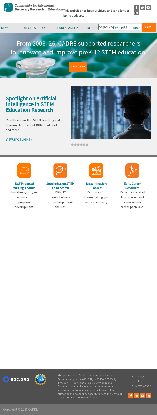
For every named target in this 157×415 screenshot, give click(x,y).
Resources (95, 28)
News (5, 28)
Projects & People (33, 28)
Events (118, 28)
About (138, 28)
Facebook (136, 7)
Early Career (67, 28)
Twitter (142, 7)
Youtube (148, 7)
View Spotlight (18, 140)
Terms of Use (143, 386)
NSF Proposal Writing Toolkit (24, 186)
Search (148, 27)
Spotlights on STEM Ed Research (60, 186)
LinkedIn (136, 12)
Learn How (78, 66)
